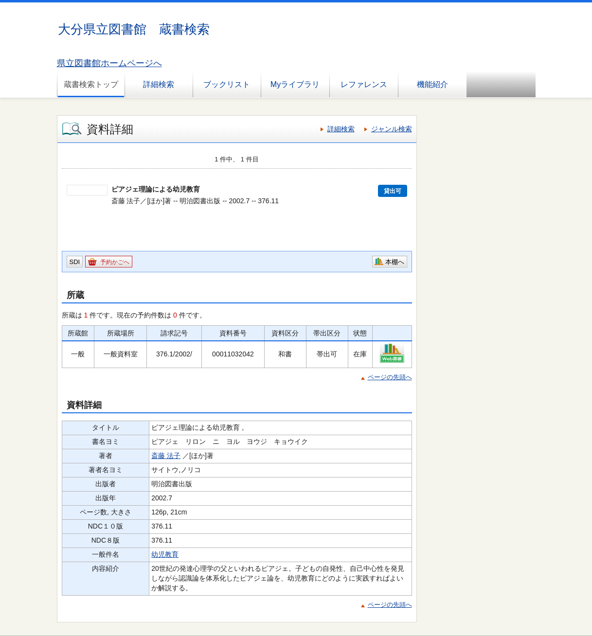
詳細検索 (158, 84)
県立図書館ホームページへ (109, 63)
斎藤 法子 (165, 455)
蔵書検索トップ (91, 84)
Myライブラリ (295, 84)
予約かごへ (114, 262)
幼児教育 (165, 554)
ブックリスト (226, 84)
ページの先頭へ (390, 377)
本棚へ (394, 261)
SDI (75, 261)
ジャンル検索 (391, 129)
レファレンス (364, 84)
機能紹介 (432, 84)
